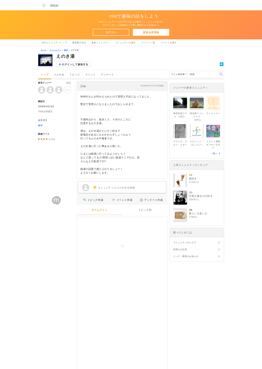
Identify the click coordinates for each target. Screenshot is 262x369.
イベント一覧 (148, 42)
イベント (90, 74)
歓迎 (43, 139)
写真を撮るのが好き (201, 195)
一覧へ (214, 153)
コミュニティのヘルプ (184, 242)
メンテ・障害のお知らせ (186, 256)
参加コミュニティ (101, 42)
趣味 (66, 50)
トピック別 (145, 210)
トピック (74, 74)
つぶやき (59, 74)
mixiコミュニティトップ (54, 42)
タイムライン (99, 210)
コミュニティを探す (125, 42)
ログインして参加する (75, 64)
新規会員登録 (151, 32)
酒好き (193, 178)
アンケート (107, 74)
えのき (51, 139)
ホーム (44, 50)
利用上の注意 (180, 249)
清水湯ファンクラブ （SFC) (197, 116)
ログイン (111, 32)
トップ (45, 74)
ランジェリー (213, 113)
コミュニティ (55, 50)
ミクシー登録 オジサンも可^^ (213, 144)
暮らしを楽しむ (198, 213)
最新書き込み (79, 42)
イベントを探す (169, 42)
